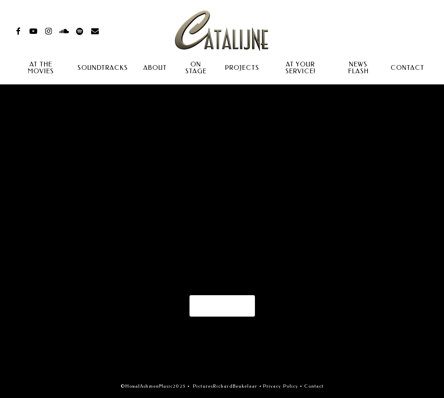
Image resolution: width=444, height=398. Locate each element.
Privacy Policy (280, 386)
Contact (314, 386)
